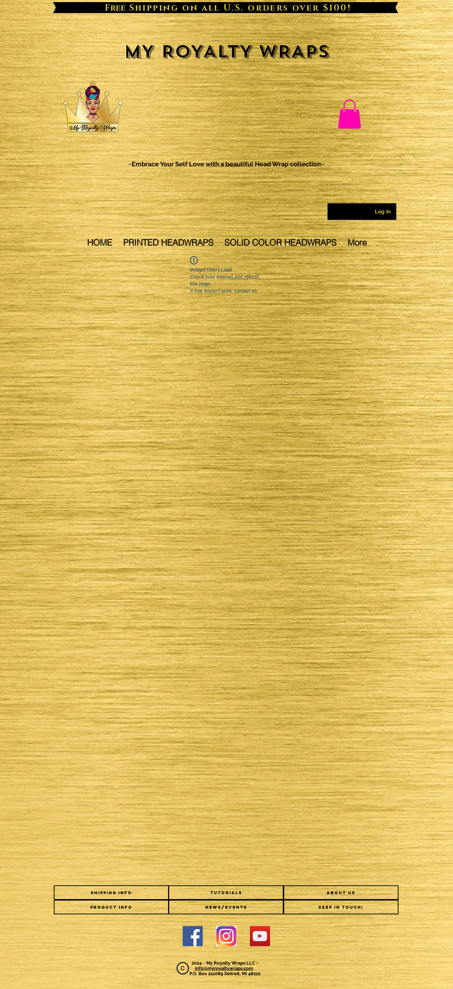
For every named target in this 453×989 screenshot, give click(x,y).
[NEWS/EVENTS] (225, 907)
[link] (349, 113)
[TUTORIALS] (225, 892)
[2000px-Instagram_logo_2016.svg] (226, 936)
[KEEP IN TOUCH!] (340, 907)
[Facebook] (193, 936)
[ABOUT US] (340, 892)
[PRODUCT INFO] (111, 907)
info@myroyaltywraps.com (224, 968)
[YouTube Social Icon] (260, 936)
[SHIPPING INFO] (111, 892)
